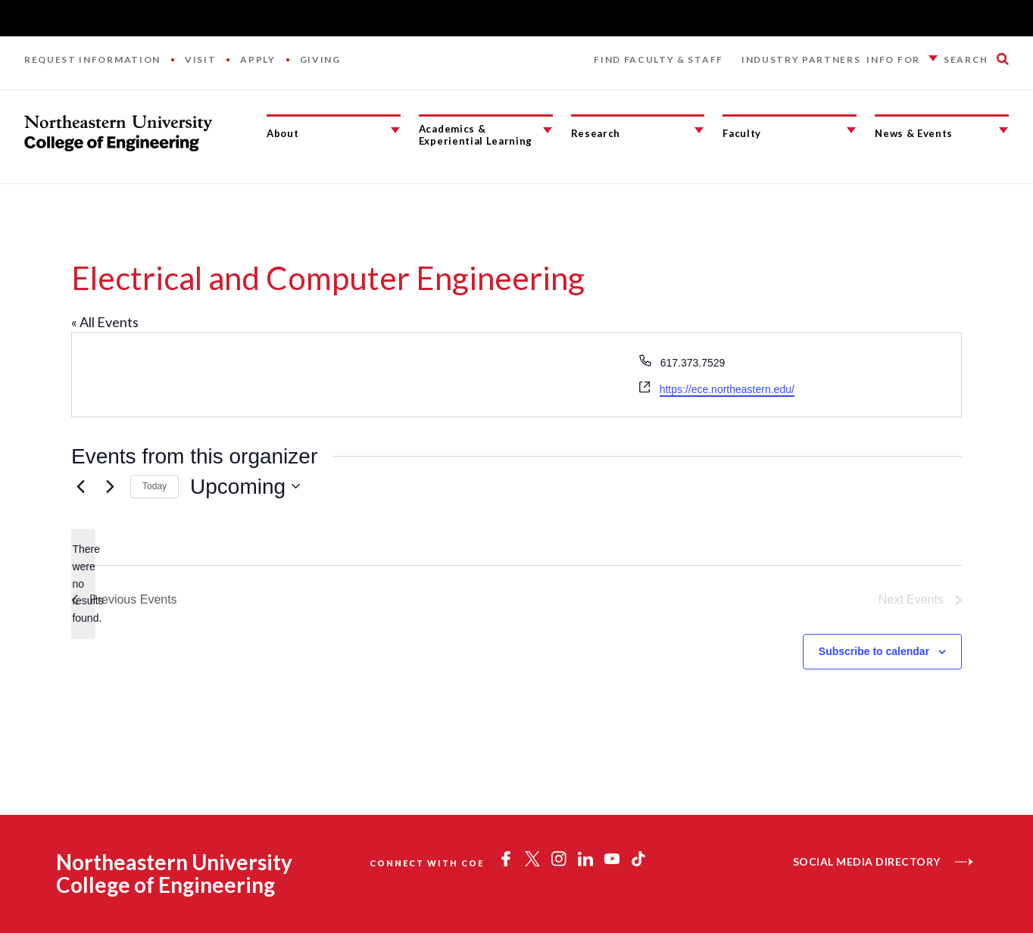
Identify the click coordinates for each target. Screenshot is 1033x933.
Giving (320, 59)
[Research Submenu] (699, 130)
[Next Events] (110, 486)
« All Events (105, 322)
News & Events (914, 133)
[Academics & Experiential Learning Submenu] (547, 130)
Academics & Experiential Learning (475, 135)
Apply (257, 59)
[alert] (83, 583)
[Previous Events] (80, 486)
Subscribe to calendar (874, 651)
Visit (200, 59)
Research (595, 133)
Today (154, 486)
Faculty (741, 133)
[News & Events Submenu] (1003, 130)
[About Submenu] (395, 130)
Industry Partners (801, 59)
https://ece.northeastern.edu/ (727, 389)
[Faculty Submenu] (851, 130)
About (282, 133)
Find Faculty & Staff (658, 59)
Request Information (92, 59)
